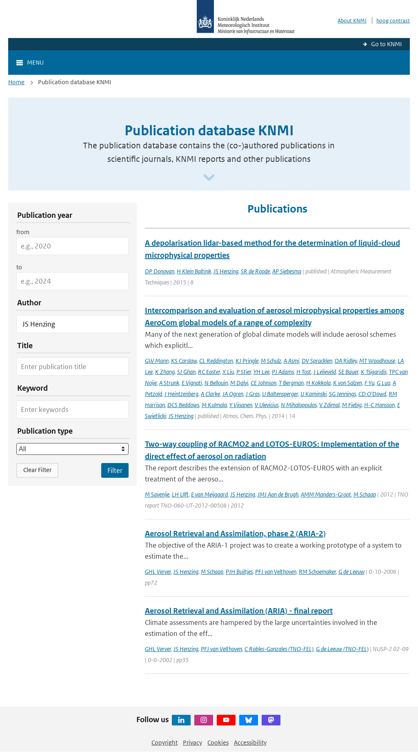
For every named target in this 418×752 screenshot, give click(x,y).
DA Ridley (346, 361)
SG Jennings (342, 394)
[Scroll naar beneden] (209, 178)
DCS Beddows (183, 405)
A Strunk (169, 383)
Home (16, 82)
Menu (35, 62)
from (22, 232)
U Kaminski (313, 394)
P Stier (243, 372)
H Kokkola (318, 383)
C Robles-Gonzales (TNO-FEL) (279, 649)
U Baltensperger (280, 394)
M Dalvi (239, 383)
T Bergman (291, 383)
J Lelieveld (325, 372)
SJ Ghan (186, 372)
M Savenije (157, 494)
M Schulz (271, 361)
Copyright (164, 742)
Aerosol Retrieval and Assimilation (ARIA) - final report (239, 610)
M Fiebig (352, 405)
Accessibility (250, 742)
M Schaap (365, 494)
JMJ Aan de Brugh (278, 494)
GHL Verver (158, 571)
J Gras (253, 394)
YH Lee (261, 372)
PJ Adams (283, 372)
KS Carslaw (184, 361)
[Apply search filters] (115, 470)
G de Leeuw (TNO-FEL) (342, 649)
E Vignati (192, 383)
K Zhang (165, 372)
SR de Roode (255, 271)
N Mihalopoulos (299, 405)
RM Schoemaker (317, 571)
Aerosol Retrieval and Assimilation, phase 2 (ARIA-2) (235, 533)
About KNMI (352, 20)
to (19, 267)
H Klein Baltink (194, 271)
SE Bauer (348, 372)
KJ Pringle (247, 361)
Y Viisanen (240, 405)
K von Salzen (347, 383)
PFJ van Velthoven (275, 571)
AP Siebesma (286, 271)
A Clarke (210, 394)
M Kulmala (214, 405)
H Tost (303, 372)
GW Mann (157, 361)
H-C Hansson (379, 405)
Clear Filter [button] (37, 470)
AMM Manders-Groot (326, 494)
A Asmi (291, 361)
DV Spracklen (317, 361)
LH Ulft (180, 494)
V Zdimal (329, 405)
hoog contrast (393, 20)
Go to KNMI (386, 44)
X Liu (228, 372)
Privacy (192, 742)
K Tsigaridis (374, 372)
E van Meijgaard (209, 494)
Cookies (218, 742)
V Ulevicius (266, 405)
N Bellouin (216, 383)
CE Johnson (263, 383)
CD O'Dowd (372, 394)
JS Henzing (225, 271)
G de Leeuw (351, 571)
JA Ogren (232, 394)
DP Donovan (159, 271)
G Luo (383, 383)
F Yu (369, 383)
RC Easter (209, 372)
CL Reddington (216, 361)
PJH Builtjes (239, 571)
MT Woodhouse (377, 361)
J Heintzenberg (181, 394)
